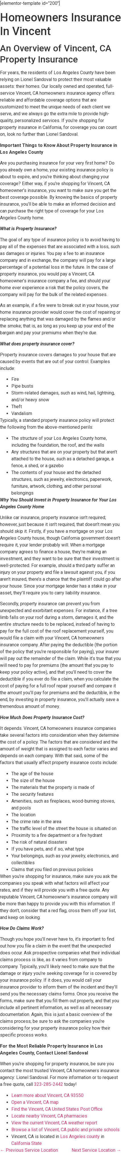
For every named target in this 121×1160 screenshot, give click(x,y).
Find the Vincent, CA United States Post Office (57, 1109)
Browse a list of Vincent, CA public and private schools (65, 1129)
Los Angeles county (80, 1136)
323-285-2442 (48, 1084)
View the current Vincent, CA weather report (54, 1122)
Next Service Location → (96, 1150)
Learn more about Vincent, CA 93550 (47, 1095)
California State (26, 1143)
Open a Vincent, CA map (35, 1102)
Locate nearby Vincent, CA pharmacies (49, 1116)
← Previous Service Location (29, 1150)
